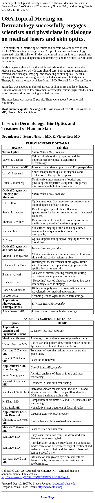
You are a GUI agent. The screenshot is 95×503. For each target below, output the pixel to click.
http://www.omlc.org (50, 486)
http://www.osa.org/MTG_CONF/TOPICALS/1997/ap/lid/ (35, 477)
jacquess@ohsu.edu (63, 483)
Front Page (47, 497)
